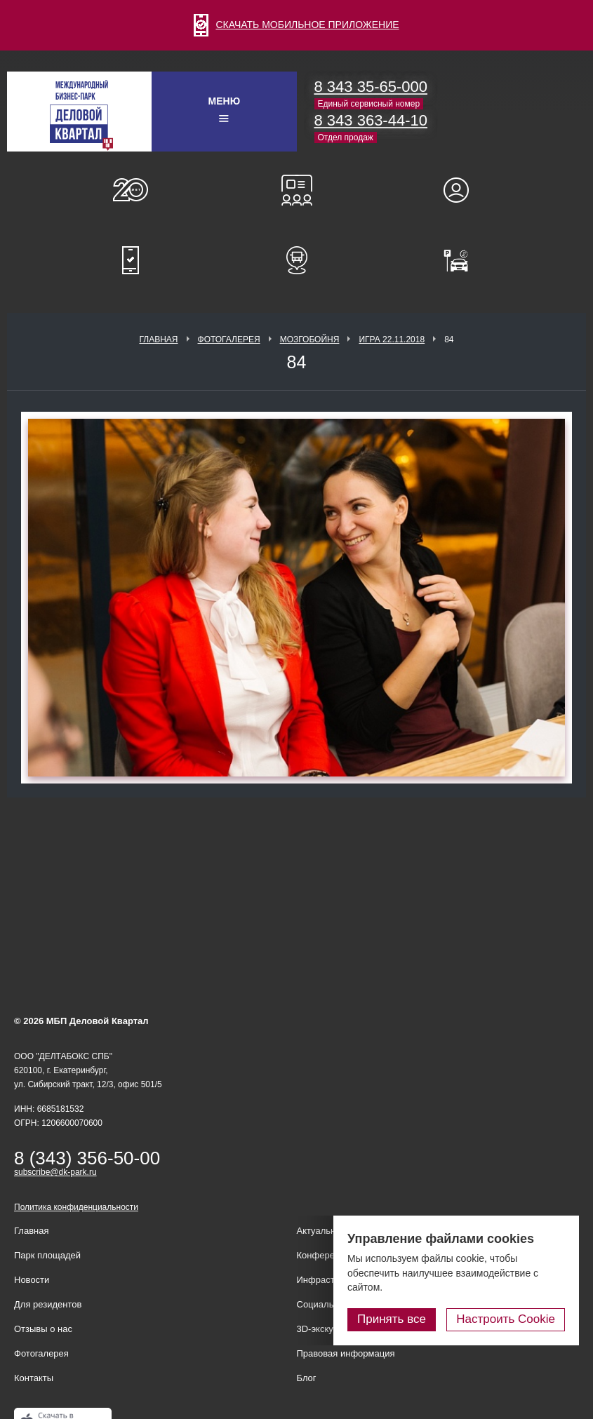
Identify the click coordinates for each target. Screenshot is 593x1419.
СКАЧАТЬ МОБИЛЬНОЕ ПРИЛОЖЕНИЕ (296, 24)
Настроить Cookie (505, 1319)
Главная (158, 339)
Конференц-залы (296, 190)
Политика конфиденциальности (76, 1207)
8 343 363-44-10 (370, 120)
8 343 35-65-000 (370, 86)
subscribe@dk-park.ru (55, 1172)
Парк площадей (47, 1255)
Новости (31, 1280)
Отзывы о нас (43, 1329)
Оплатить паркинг (462, 260)
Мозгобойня (310, 339)
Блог (307, 1378)
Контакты (33, 1378)
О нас (130, 190)
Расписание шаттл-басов (296, 260)
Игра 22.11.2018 (392, 339)
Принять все (391, 1319)
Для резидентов (462, 190)
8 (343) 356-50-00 (87, 1158)
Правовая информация (346, 1353)
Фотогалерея (229, 339)
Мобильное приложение (130, 260)
